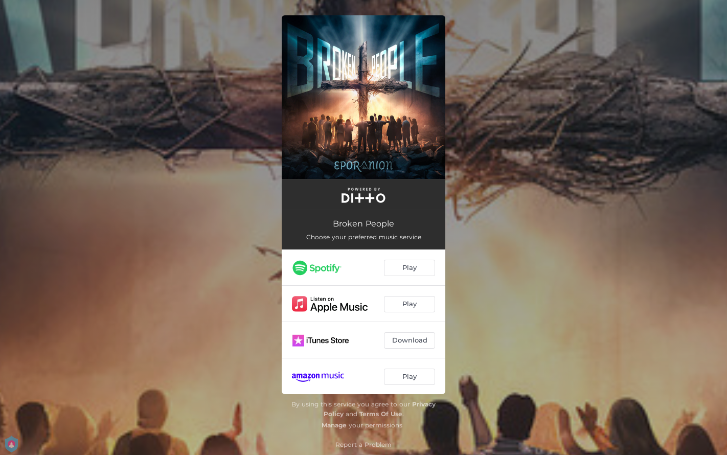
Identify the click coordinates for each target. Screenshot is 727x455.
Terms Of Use (380, 414)
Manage (334, 425)
